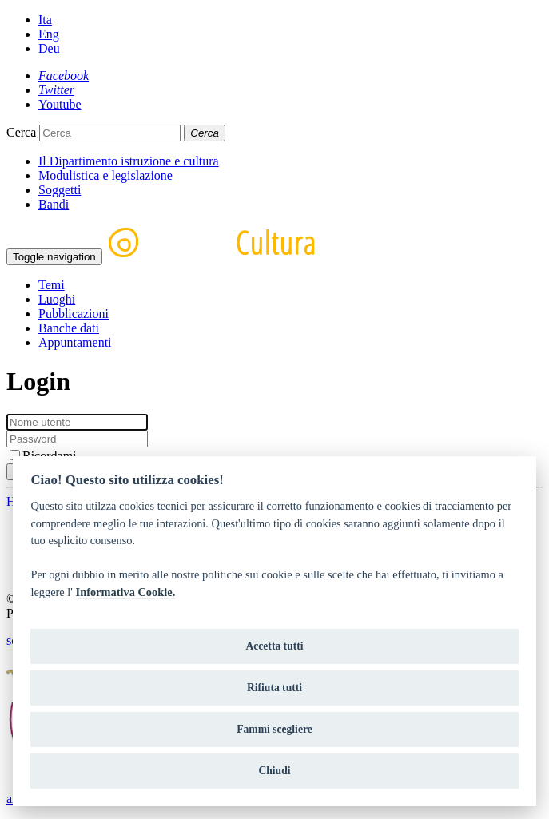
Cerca (21, 132)
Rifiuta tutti (274, 688)
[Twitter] (56, 90)
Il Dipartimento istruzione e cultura (128, 161)
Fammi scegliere (274, 729)
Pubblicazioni (73, 313)
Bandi (53, 204)
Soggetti (59, 190)
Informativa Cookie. (126, 592)
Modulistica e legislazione (105, 175)
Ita (45, 19)
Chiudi (274, 771)
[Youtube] (60, 104)
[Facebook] (63, 75)
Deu (49, 48)
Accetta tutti (274, 646)
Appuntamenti (75, 342)
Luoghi (56, 299)
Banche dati (68, 328)
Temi (51, 285)
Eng (48, 34)
